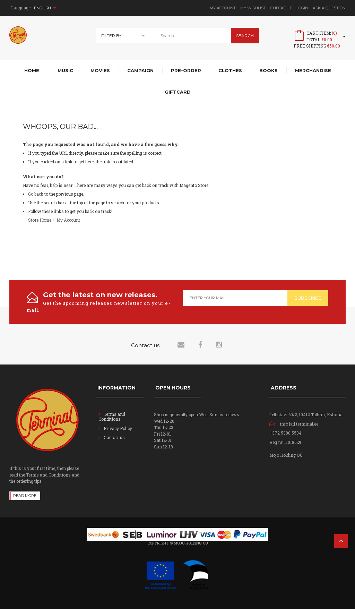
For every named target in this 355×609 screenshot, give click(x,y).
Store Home (39, 220)
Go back (35, 194)
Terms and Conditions (111, 416)
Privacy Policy (118, 428)
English (45, 8)
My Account (223, 8)
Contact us (114, 437)
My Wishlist (253, 8)
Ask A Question (329, 8)
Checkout (281, 8)
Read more (24, 495)
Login (302, 8)
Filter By (111, 35)
